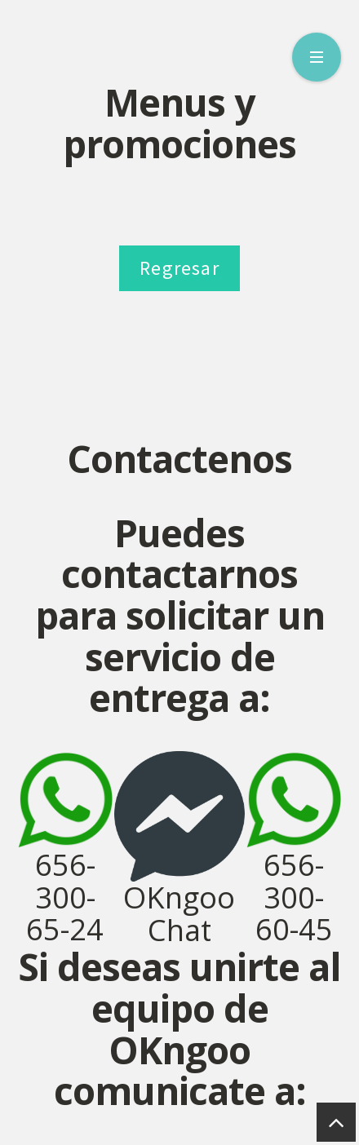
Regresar (179, 268)
